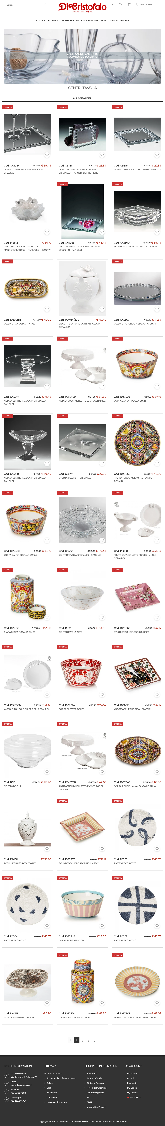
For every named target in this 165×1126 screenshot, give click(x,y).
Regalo (114, 20)
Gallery (49, 1083)
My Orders (131, 1088)
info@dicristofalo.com (21, 1085)
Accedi (129, 1078)
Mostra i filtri (82, 98)
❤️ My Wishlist (133, 1097)
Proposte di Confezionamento (60, 1078)
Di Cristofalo (62, 1121)
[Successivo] (94, 1040)
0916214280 (145, 4)
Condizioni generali (95, 1092)
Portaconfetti (100, 20)
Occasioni (84, 20)
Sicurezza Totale (93, 1078)
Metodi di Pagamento (96, 1088)
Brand (124, 20)
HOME (39, 20)
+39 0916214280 (18, 1093)
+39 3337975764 (18, 1101)
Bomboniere (70, 20)
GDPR (89, 1102)
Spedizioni (90, 1073)
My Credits (131, 1092)
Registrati (130, 1083)
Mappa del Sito (53, 1073)
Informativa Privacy (95, 1107)
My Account (132, 1073)
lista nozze (51, 1092)
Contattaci (51, 1097)
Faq (87, 1097)
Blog (48, 1088)
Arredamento (52, 20)
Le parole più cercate (56, 1102)
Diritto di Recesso (94, 1083)
